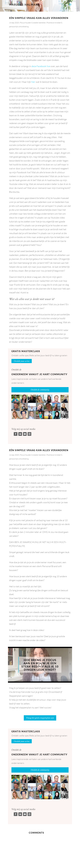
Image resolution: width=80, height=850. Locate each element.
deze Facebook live (41, 66)
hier (33, 81)
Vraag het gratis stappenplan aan (40, 717)
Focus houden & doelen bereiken (33, 22)
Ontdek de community (40, 389)
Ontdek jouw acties (21, 361)
